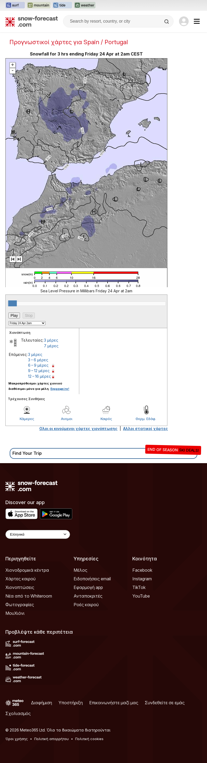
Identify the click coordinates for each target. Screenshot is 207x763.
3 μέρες (51, 340)
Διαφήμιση (41, 702)
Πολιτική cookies (89, 739)
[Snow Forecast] (31, 21)
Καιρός (106, 419)
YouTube (141, 596)
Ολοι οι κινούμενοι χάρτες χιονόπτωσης (78, 428)
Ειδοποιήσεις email (92, 578)
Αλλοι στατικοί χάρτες (145, 428)
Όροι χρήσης (16, 739)
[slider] (12, 303)
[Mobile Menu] (197, 21)
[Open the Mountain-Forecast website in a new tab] (38, 5)
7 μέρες (51, 346)
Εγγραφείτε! (59, 389)
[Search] (167, 21)
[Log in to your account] (184, 21)
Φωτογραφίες (19, 604)
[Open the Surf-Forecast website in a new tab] (15, 5)
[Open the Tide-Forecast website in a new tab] (62, 5)
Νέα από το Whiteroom (28, 596)
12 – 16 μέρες (39, 376)
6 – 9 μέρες (38, 365)
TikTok (139, 587)
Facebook (142, 570)
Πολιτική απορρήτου (51, 739)
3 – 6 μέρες (38, 360)
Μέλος (80, 570)
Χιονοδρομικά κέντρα (27, 570)
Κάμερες (27, 419)
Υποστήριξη (70, 702)
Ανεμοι (66, 419)
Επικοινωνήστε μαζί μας (113, 702)
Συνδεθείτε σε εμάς (165, 702)
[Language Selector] (37, 534)
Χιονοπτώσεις (19, 587)
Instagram (142, 578)
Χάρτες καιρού (20, 578)
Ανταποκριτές (88, 596)
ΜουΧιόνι (15, 613)
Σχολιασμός (18, 713)
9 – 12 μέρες (39, 370)
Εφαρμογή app (88, 587)
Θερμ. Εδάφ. (146, 419)
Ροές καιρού (86, 604)
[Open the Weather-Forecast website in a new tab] (84, 5)
